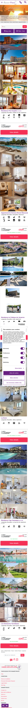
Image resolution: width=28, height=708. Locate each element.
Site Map (3, 685)
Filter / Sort (20, 31)
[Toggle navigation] (2, 2)
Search (25, 26)
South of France (18, 650)
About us (3, 694)
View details (14, 132)
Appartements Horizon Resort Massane (14, 213)
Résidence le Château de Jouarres (12, 317)
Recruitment (4, 696)
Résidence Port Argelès (11, 111)
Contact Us (3, 690)
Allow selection (14, 378)
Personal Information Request (8, 681)
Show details (18, 368)
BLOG (2, 700)
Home (2, 650)
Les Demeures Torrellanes (10, 623)
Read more (3, 19)
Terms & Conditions (5, 679)
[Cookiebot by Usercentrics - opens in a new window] (21, 324)
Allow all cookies (14, 373)
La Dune (4, 418)
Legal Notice (4, 683)
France (12, 650)
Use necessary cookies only (13, 382)
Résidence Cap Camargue (12, 520)
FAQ (2, 674)
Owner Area (4, 698)
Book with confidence (6, 692)
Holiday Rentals (7, 650)
